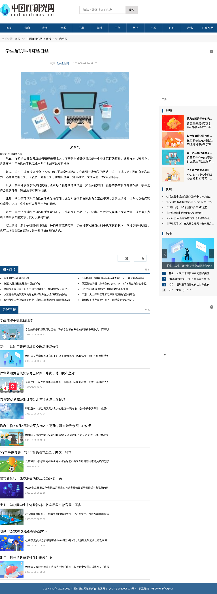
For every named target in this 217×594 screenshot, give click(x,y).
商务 (45, 27)
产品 (190, 27)
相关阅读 (9, 269)
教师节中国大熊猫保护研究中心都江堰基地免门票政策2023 (37, 299)
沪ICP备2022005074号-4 (123, 588)
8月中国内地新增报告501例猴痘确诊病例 (105, 289)
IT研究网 (207, 27)
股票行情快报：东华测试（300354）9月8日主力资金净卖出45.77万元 (121, 283)
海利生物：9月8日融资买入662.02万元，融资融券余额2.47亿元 (117, 278)
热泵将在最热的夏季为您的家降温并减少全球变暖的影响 (35, 294)
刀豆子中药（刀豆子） (181, 290)
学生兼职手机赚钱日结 (16, 278)
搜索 (131, 9)
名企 (172, 27)
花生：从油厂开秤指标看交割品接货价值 (191, 273)
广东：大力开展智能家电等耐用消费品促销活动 (108, 294)
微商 (27, 27)
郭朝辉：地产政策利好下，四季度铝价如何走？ (108, 299)
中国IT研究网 (34, 38)
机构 (169, 189)
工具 (81, 27)
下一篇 (140, 258)
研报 (48, 38)
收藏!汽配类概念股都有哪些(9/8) (22, 283)
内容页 (63, 38)
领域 (99, 27)
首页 (9, 27)
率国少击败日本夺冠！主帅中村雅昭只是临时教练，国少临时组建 (40, 289)
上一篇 (124, 258)
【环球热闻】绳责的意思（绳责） (185, 212)
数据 (136, 27)
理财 (169, 111)
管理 (63, 27)
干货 (117, 27)
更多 (147, 269)
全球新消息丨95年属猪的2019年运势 (186, 207)
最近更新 (9, 310)
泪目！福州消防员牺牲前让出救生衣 (189, 284)
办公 (154, 27)
